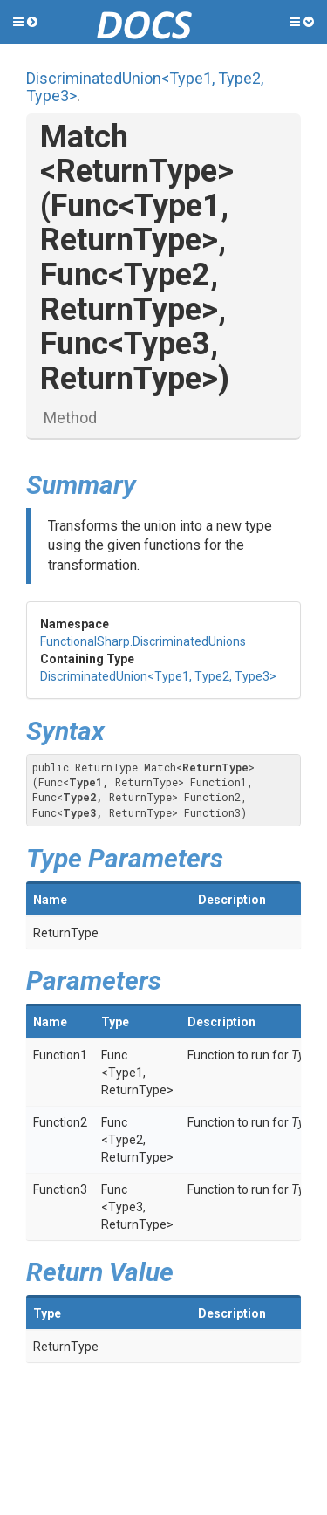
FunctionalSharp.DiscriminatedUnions (143, 641)
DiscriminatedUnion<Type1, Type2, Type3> (144, 87)
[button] (25, 22)
